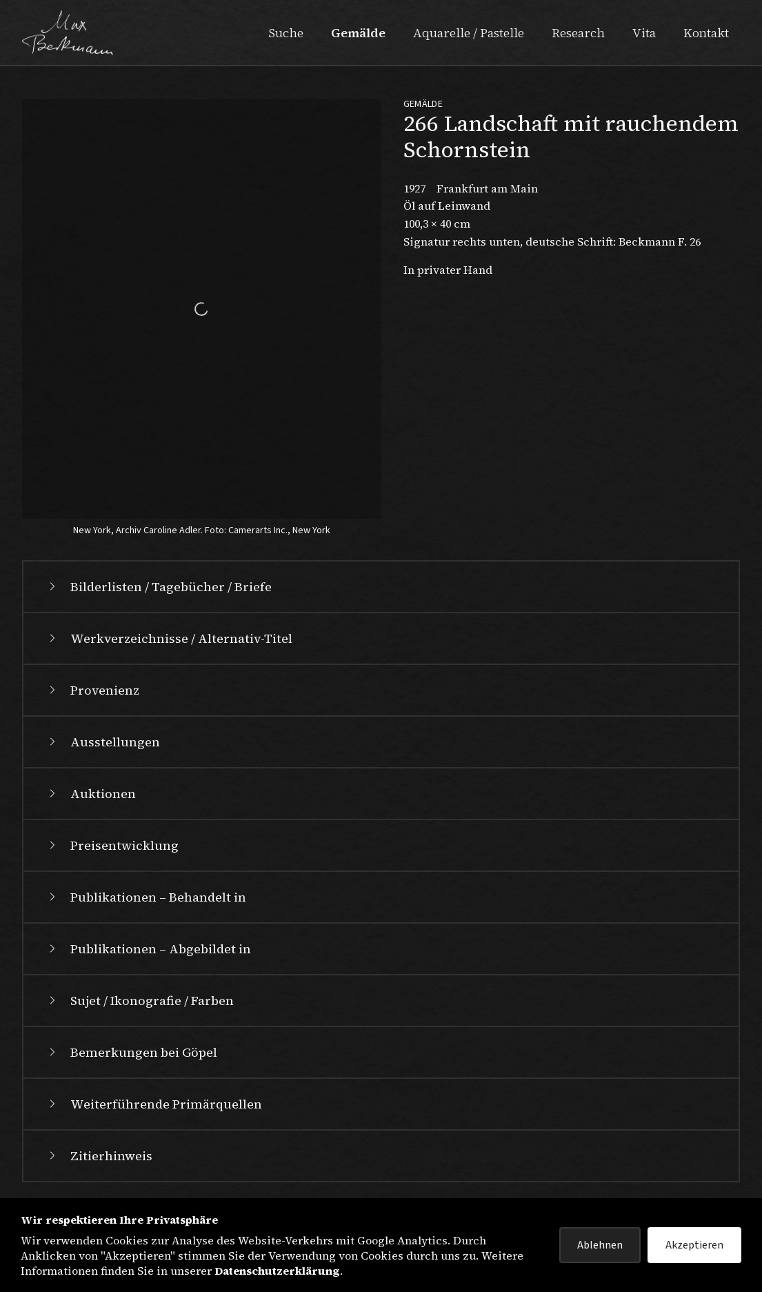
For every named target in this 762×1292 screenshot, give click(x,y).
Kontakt (706, 32)
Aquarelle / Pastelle (468, 32)
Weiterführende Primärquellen (154, 1104)
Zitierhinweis (99, 1155)
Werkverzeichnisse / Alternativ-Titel (169, 638)
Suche (285, 32)
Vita (644, 32)
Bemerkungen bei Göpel (131, 1052)
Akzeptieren (694, 1245)
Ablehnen (600, 1245)
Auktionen (91, 793)
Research (578, 32)
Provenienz (92, 690)
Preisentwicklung (112, 845)
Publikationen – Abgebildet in (148, 948)
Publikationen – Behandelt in (146, 897)
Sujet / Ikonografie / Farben (140, 1000)
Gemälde (358, 32)
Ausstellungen (103, 742)
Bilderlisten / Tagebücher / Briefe (159, 586)
